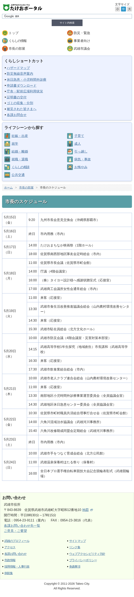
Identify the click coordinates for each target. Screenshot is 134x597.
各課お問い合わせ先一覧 (22, 525)
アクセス (9, 547)
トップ (14, 33)
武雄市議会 (82, 48)
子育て (79, 136)
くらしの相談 (20, 167)
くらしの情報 (17, 41)
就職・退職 (20, 159)
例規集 (8, 573)
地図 (87, 510)
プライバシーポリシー (83, 560)
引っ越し (80, 151)
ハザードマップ (18, 68)
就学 (15, 143)
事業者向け (82, 41)
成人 (77, 143)
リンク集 (74, 547)
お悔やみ (80, 167)
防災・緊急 (82, 33)
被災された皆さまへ (21, 109)
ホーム (8, 187)
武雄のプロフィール (16, 541)
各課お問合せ (17, 115)
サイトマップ (77, 541)
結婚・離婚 (20, 151)
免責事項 (74, 566)
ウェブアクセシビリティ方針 (87, 554)
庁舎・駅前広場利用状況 (25, 91)
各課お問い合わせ (15, 554)
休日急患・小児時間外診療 (26, 79)
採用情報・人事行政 (16, 566)
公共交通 (18, 175)
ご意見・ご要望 (15, 531)
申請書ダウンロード (21, 85)
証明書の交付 (17, 97)
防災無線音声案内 (20, 73)
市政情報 (9, 560)
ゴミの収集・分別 (20, 103)
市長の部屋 (17, 48)
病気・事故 (82, 159)
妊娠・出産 (20, 136)
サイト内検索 (67, 22)
